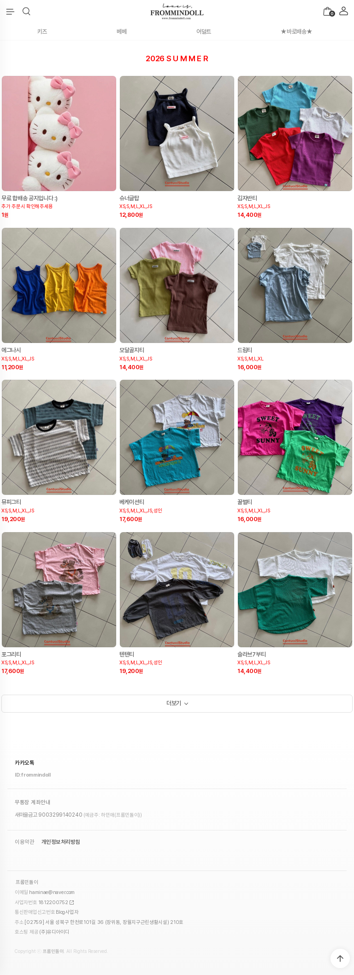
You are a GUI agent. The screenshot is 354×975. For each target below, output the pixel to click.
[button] (26, 11)
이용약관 (24, 842)
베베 (121, 31)
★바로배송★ (296, 31)
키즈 (42, 31)
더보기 (173, 703)
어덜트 (203, 31)
